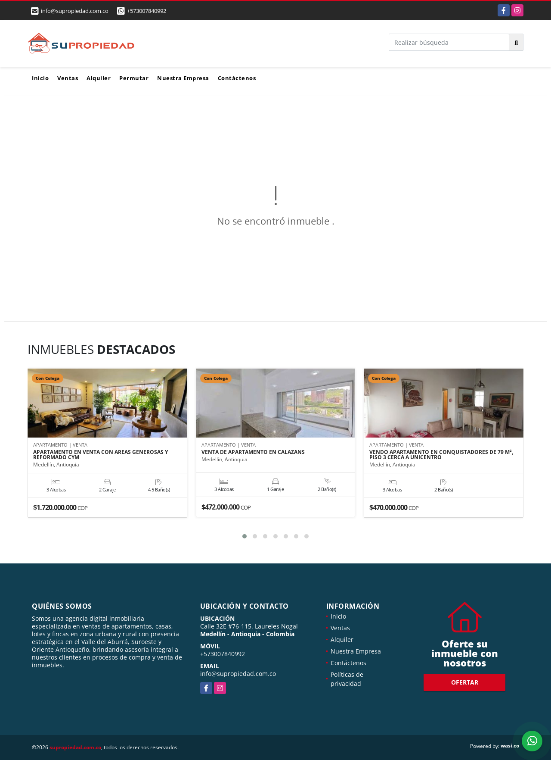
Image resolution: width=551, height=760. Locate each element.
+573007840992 (146, 11)
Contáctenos (237, 78)
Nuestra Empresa (183, 78)
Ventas (67, 78)
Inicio (40, 78)
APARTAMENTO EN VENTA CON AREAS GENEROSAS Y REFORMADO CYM (100, 455)
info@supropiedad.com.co (238, 673)
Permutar (134, 78)
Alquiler (99, 78)
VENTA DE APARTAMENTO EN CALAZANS (253, 452)
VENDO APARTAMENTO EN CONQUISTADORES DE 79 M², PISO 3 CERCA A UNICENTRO (441, 455)
